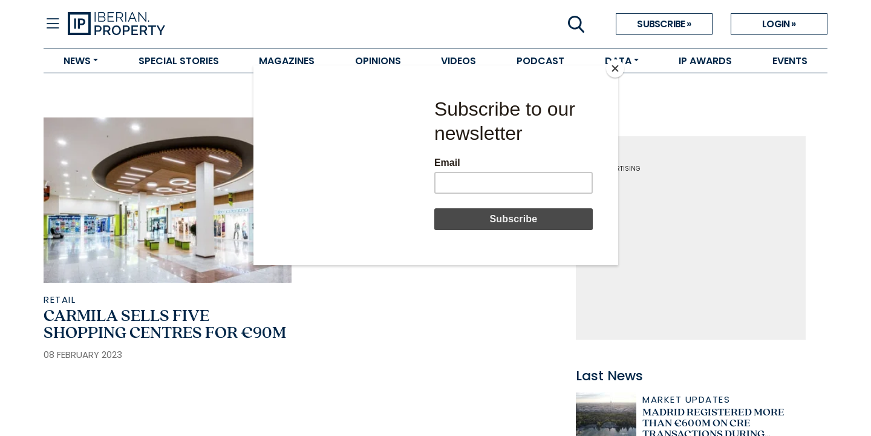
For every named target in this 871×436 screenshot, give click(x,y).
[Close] (615, 68)
